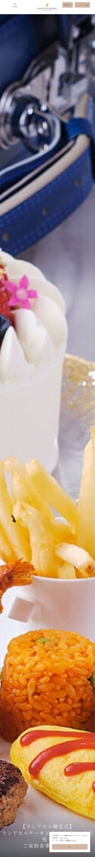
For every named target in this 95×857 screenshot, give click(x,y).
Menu (7, 7)
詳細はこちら (71, 840)
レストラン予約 (82, 7)
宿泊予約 (67, 7)
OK (69, 847)
